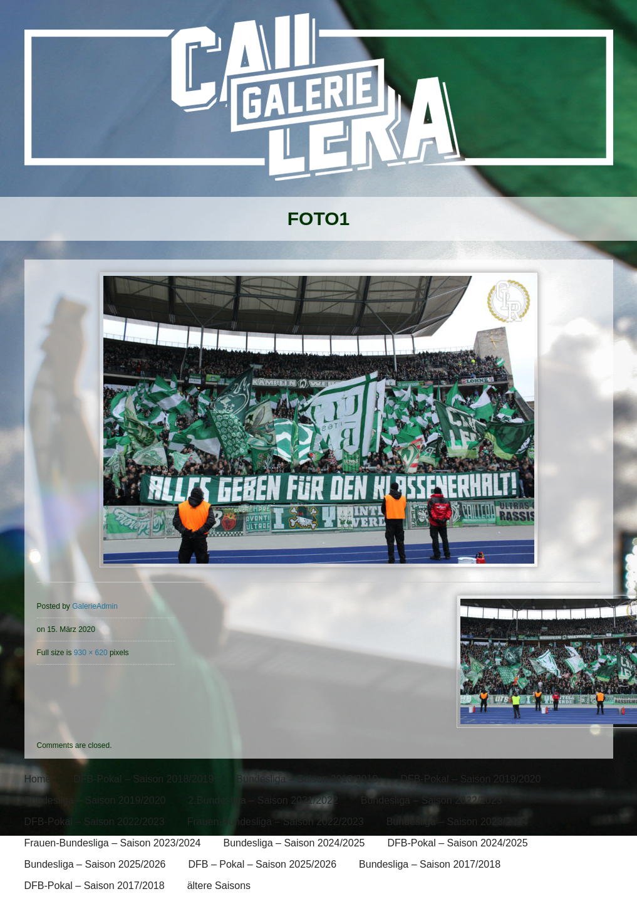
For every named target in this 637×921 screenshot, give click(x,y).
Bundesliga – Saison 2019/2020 (95, 800)
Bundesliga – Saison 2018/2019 (307, 779)
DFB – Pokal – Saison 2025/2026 (262, 864)
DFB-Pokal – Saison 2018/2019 (143, 779)
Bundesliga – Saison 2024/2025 (294, 843)
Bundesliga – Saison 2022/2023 (431, 800)
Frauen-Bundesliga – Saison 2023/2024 (112, 843)
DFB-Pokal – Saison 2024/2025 (457, 843)
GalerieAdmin (95, 606)
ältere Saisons (219, 885)
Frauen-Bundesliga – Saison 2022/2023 (275, 821)
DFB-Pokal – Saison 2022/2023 (94, 821)
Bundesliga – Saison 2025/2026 (95, 864)
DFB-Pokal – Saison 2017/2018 (94, 885)
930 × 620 (91, 652)
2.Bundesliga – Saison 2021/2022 (263, 800)
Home (37, 779)
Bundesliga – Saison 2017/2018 (429, 864)
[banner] (318, 105)
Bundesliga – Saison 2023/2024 (457, 821)
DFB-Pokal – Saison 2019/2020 (470, 779)
